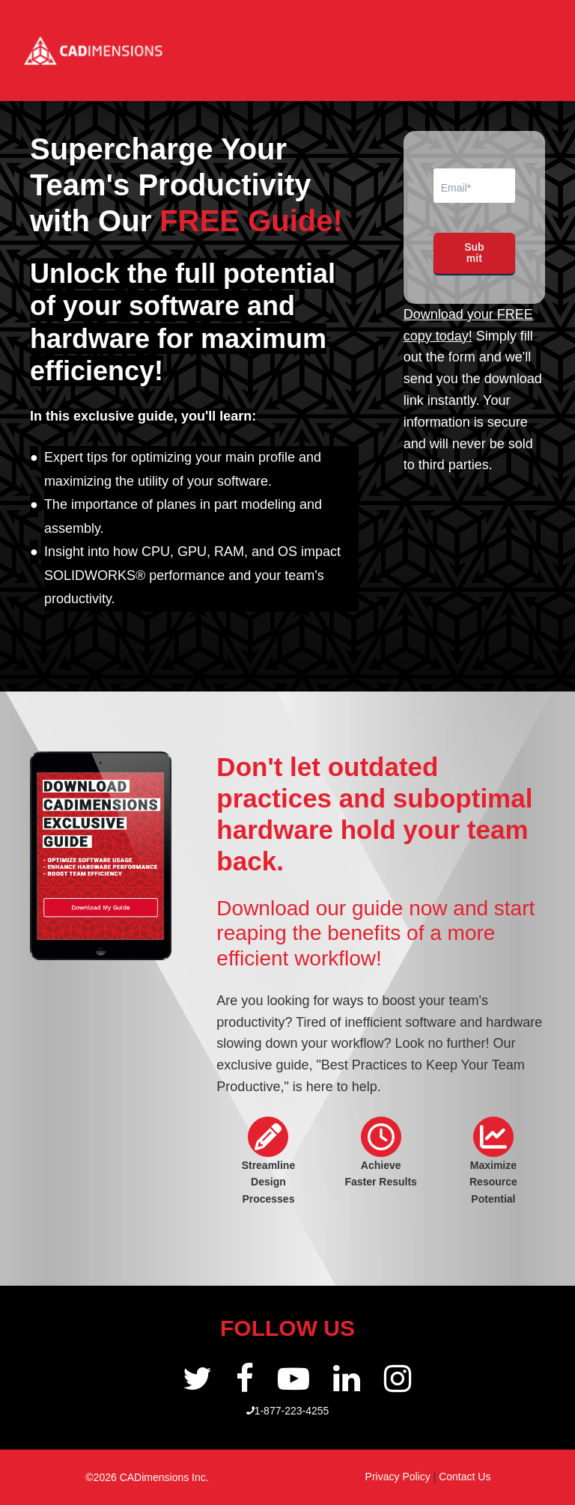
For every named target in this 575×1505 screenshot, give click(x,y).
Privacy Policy (399, 1477)
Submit (474, 252)
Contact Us (464, 1477)
